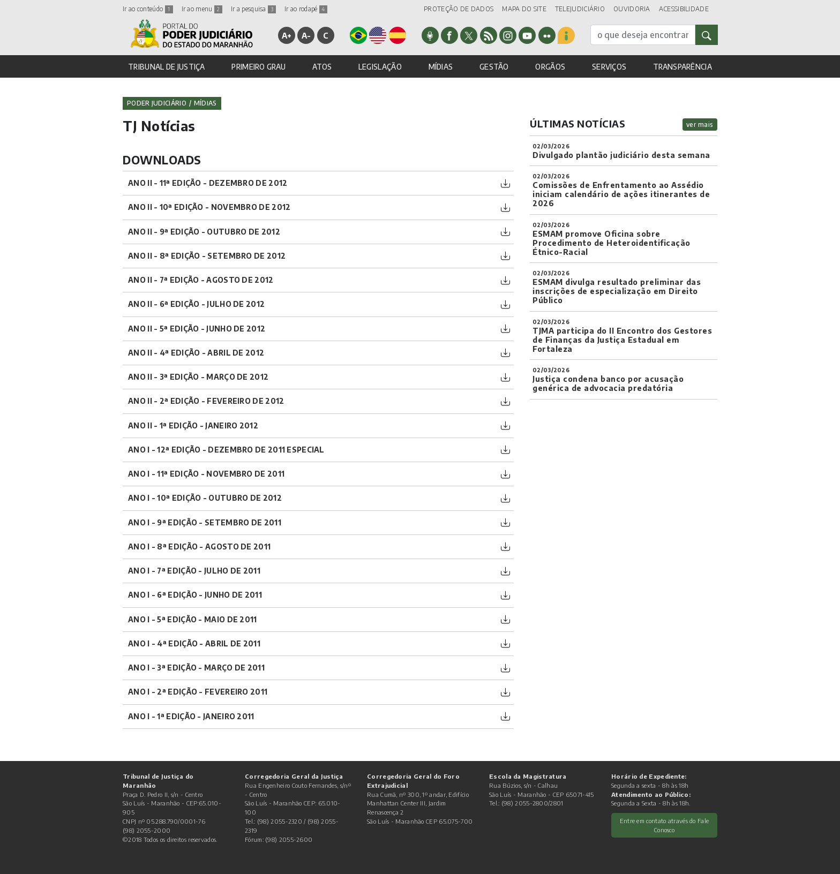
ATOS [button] (322, 66)
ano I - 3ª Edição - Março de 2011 (196, 667)
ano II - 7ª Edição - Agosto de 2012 (201, 279)
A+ (287, 35)
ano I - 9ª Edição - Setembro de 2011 (204, 522)
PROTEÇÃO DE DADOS (458, 9)
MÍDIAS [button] (441, 66)
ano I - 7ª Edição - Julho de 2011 (194, 570)
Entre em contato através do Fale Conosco (664, 825)
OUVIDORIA (631, 9)
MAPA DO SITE (524, 9)
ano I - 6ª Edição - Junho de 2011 (195, 594)
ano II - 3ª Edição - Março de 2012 (198, 376)
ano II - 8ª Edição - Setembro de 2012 (207, 255)
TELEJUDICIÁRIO (580, 9)
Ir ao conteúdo (148, 9)
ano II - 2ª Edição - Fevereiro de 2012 (206, 400)
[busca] (642, 35)
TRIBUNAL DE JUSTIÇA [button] (166, 66)
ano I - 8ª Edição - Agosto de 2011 (199, 546)
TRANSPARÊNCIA (682, 66)
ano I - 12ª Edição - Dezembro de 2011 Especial (226, 449)
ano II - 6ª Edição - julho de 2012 (196, 303)
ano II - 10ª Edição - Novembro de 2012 (209, 207)
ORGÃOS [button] (550, 66)
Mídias (205, 103)
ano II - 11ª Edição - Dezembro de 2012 (207, 182)
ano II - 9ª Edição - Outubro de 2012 (204, 231)
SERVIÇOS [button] (609, 66)
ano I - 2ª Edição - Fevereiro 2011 (197, 691)
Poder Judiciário (156, 103)
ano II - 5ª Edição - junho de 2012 (196, 328)
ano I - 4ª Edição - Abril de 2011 (194, 643)
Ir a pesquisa (253, 9)
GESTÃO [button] (494, 66)
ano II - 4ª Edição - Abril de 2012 (196, 352)
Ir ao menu (202, 9)
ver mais (700, 124)
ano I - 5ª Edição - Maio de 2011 (192, 619)
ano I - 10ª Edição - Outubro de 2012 (205, 497)
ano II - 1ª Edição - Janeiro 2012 (193, 425)
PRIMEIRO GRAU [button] (258, 66)
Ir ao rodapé (305, 9)
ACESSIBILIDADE (684, 9)
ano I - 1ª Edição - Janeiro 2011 (191, 716)
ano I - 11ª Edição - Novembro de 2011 (206, 473)
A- (306, 35)
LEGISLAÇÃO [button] (380, 66)
